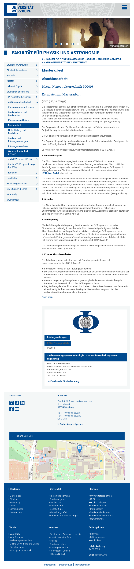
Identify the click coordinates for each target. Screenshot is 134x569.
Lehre (12, 505)
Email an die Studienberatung (64, 381)
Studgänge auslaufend (18, 91)
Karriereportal (56, 505)
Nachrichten (55, 502)
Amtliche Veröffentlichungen (63, 515)
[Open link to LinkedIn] (22, 403)
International (15, 512)
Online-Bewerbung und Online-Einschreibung (24, 545)
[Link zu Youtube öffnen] (17, 409)
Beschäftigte (56, 509)
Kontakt (63, 395)
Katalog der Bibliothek (20, 550)
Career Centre (96, 519)
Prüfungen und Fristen (19, 120)
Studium (91, 59)
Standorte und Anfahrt (60, 537)
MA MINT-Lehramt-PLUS (20, 159)
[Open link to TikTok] (17, 403)
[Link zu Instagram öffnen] (11, 403)
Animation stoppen (119, 46)
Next (123, 33)
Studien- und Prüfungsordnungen (18, 140)
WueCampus (13, 199)
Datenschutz (65, 564)
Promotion (12, 172)
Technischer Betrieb (59, 551)
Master (10, 81)
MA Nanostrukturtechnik (20, 102)
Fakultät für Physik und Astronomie (55, 52)
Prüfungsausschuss (18, 146)
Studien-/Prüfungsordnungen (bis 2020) (22, 166)
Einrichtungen (16, 509)
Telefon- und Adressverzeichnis (65, 534)
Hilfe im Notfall (57, 554)
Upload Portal (52, 173)
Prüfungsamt (96, 509)
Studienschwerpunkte (17, 64)
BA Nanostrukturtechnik (19, 97)
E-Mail (64, 418)
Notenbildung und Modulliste (16, 131)
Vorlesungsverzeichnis (20, 540)
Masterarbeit (14, 125)
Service (93, 489)
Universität (15, 496)
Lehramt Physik (14, 86)
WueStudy (12, 194)
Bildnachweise (97, 537)
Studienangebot (57, 499)
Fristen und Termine (59, 496)
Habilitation (12, 178)
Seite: (91, 554)
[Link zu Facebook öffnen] (11, 409)
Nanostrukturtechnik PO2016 (18, 153)
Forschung (14, 502)
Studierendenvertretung (101, 515)
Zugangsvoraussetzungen (21, 107)
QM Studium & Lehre (17, 189)
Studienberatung (97, 505)
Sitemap (94, 534)
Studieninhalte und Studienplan (17, 113)
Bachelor (11, 75)
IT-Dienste (94, 499)
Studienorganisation (17, 183)
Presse (53, 541)
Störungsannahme (58, 547)
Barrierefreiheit (82, 564)
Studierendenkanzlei (99, 512)
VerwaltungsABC (58, 512)
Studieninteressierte (17, 70)
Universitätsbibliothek (100, 496)
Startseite (14, 489)
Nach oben (47, 297)
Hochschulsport (97, 502)
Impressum (49, 564)
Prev (10, 33)
